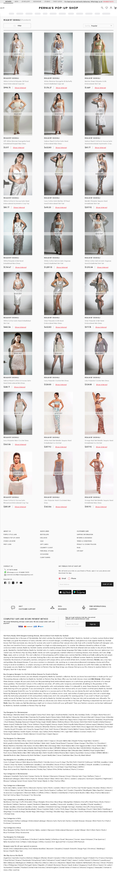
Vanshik (95, 741)
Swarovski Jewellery (66, 804)
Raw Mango (8, 715)
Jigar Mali (68, 731)
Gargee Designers (10, 750)
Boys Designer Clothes (12, 830)
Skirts (42, 636)
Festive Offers (60, 781)
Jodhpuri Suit (61, 790)
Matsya (94, 729)
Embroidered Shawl (105, 811)
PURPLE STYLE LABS (10, 534)
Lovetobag (105, 764)
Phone (73, 578)
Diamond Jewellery (25, 807)
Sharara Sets (77, 776)
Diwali (6, 848)
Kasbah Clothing (34, 750)
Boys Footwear (9, 832)
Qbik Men (7, 748)
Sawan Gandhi (85, 729)
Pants (6, 703)
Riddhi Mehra (52, 722)
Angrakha (78, 790)
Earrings (15, 802)
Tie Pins (74, 788)
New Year (19, 851)
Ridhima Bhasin (64, 722)
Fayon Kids (8, 839)
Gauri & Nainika (107, 717)
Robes (103, 788)
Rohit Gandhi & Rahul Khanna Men (56, 753)
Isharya (18, 762)
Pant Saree (37, 781)
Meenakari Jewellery (49, 804)
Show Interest (20, 88)
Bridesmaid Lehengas (12, 778)
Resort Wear (49, 778)
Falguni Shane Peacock (101, 715)
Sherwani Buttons (31, 790)
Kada (34, 809)
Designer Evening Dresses (29, 636)
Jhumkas (79, 807)
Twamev (70, 743)
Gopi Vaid (48, 729)
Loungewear (18, 793)
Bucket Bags (31, 811)
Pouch (89, 809)
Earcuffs (85, 802)
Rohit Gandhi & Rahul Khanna (99, 722)
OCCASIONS (44, 554)
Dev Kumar (28, 746)
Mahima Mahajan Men (63, 750)
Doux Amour (8, 767)
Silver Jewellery (39, 807)
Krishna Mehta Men (40, 746)
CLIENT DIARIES (45, 557)
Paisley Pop (41, 769)
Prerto (74, 769)
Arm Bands (8, 804)
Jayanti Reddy (10, 719)
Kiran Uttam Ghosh (30, 719)
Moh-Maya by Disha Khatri (33, 762)
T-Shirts (6, 790)
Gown (68, 776)
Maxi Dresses (38, 674)
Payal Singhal (46, 724)
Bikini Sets (59, 778)
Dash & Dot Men (15, 741)
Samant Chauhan (63, 727)
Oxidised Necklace (25, 809)
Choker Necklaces (10, 809)
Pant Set (7, 795)
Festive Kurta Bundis (77, 793)
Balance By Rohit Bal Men (30, 755)
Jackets (73, 778)
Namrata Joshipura (34, 727)
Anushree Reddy (62, 715)
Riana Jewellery (79, 764)
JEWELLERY (25, 1)
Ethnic (47, 793)
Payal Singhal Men (97, 750)
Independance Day (21, 848)
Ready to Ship (48, 781)
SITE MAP (80, 551)
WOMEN (8, 1)
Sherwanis (54, 776)
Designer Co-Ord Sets (23, 674)
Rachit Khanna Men (45, 748)
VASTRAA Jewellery (101, 762)
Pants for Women (37, 778)
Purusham (101, 743)
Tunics (97, 776)
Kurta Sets (24, 776)
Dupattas (98, 778)
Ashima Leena (91, 724)
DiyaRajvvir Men (99, 748)
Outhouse (88, 762)
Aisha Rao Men (74, 748)
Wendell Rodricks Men (12, 755)
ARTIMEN (57, 748)
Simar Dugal (8, 731)
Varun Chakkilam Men (65, 755)
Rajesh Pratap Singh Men (81, 741)
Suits (45, 788)
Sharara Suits (52, 821)
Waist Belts (97, 809)
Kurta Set (61, 821)
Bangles (42, 802)
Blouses (6, 781)
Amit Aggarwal (20, 727)
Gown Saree (27, 781)
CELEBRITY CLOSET (46, 547)
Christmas (91, 848)
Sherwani (32, 788)
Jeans (41, 790)
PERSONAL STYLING (47, 551)
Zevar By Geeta (16, 764)
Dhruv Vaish (26, 741)
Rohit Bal (83, 722)
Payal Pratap (108, 719)
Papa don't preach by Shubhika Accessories (20, 769)
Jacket (77, 830)
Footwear (25, 795)
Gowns (97, 660)
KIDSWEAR (37, 1)
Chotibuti (34, 839)
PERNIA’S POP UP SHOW (12, 538)
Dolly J (88, 715)
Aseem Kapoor (52, 734)
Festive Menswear (102, 793)
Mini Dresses (95, 679)
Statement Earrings (53, 807)
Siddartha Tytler (21, 724)
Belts (52, 809)
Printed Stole (9, 814)
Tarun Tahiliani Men (99, 746)
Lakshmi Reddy (44, 839)
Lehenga (24, 821)
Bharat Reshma (9, 746)
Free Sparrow (99, 839)
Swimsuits (90, 778)
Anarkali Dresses (78, 821)
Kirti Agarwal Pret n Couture (62, 842)
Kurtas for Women (42, 776)
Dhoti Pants (25, 778)
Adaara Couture (80, 731)
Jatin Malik (16, 748)
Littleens (24, 842)
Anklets (15, 804)
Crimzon (80, 769)
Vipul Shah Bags (71, 767)
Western (54, 793)
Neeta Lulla (9, 727)
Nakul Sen (63, 719)
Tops (85, 776)
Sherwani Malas (30, 793)
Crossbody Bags (19, 811)
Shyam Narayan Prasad (103, 727)
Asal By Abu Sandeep (77, 715)
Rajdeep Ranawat (22, 722)
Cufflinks (40, 793)
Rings (36, 802)
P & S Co (16, 839)
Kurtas (39, 788)
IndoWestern (63, 793)
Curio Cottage (9, 762)
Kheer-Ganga (80, 743)
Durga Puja (82, 848)
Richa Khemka (54, 731)
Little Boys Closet (58, 839)
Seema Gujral (9, 724)
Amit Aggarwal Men (83, 746)
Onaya (97, 717)
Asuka (53, 743)
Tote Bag (49, 811)
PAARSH (86, 750)
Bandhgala (87, 790)
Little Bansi (25, 839)
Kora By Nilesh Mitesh (83, 755)
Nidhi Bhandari (31, 767)
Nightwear (108, 778)
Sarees (31, 776)
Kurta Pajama (50, 790)
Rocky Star (8, 717)
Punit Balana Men (68, 746)
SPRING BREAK (102, 753)
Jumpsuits (81, 778)
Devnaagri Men (54, 746)
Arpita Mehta (73, 729)
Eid (30, 848)
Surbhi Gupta (26, 731)
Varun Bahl (109, 724)
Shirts (25, 788)
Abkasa (64, 748)
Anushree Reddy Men (29, 748)
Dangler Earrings (68, 807)
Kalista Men (22, 750)
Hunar (7, 764)
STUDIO (47, 1)
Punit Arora (8, 753)
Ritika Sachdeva (64, 769)
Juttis (57, 809)
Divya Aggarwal (88, 727)
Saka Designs (33, 842)
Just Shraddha (47, 764)
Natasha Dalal (19, 715)
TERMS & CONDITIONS (84, 541)
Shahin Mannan (29, 734)
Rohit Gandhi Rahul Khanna (74, 724)
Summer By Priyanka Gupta (40, 717)
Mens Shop (90, 793)
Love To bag (60, 762)
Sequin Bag (69, 811)
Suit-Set (20, 790)
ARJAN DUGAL (86, 748)
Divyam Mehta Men (64, 741)
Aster (111, 762)
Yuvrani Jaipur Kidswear (83, 839)
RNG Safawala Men (35, 753)
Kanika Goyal (10, 729)
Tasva (6, 741)
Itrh (62, 731)
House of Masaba (60, 729)
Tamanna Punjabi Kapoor (13, 734)
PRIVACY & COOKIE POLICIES (86, 544)
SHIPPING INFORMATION (85, 534)
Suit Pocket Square (85, 788)
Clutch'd (81, 762)
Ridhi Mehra (66, 717)
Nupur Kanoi (73, 719)
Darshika (19, 746)
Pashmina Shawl (91, 811)
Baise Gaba (56, 717)
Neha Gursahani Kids (11, 842)
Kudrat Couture (47, 750)
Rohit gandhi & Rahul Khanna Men (16, 743)
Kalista (19, 719)
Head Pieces (93, 802)
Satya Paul (41, 715)
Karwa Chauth (9, 851)
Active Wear (15, 795)
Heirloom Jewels (26, 804)
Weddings (100, 848)
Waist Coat (65, 788)
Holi (11, 848)
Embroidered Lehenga (37, 821)
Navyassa (69, 839)
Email (62, 578)
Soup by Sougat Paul (35, 729)
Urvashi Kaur (41, 734)
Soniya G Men (90, 753)
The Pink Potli (71, 762)
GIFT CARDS (44, 544)
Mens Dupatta (98, 790)
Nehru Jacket (17, 788)
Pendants (36, 804)
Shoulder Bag (59, 811)
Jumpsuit (108, 790)
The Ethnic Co (91, 743)
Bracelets (28, 802)
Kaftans (91, 776)
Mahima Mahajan (45, 719)
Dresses (62, 776)
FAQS (79, 547)
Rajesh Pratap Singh (37, 722)
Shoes (39, 809)
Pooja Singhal (31, 715)
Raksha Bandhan (39, 848)
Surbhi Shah (75, 727)
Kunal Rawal (61, 743)
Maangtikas (68, 802)
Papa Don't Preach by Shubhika (90, 719)
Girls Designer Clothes (12, 821)
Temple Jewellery (10, 807)
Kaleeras (77, 802)
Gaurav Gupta (57, 724)
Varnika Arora (49, 762)
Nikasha (100, 724)
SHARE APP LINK (107, 584)
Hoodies (96, 788)
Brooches (37, 795)
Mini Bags (40, 811)
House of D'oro (60, 764)
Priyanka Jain (21, 729)
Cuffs (22, 802)
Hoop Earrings (96, 807)
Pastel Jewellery (94, 804)
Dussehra (58, 848)
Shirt (88, 830)
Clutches (73, 809)
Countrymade (37, 741)
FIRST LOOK (57, 1)
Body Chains (104, 802)
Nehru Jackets (41, 830)
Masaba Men (77, 750)
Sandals (46, 809)
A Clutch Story (19, 767)
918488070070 (108, 1)
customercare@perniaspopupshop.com (20, 574)
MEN (16, 1)
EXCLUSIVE (43, 538)
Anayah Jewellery (93, 764)
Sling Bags (7, 811)
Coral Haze (59, 767)
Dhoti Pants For (98, 821)
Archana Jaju (37, 731)
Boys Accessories (22, 832)
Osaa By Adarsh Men (20, 717)
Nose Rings (59, 802)
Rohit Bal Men (35, 743)
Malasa (16, 731)
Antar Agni (50, 715)
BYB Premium (79, 842)
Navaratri (50, 848)
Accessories (8, 793)
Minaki (69, 764)
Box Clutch (79, 811)
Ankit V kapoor (50, 741)
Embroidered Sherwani (64, 830)
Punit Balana (9, 722)
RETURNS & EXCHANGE (84, 538)
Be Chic (51, 767)
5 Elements (43, 767)
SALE (42, 541)
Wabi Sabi (45, 743)
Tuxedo (70, 790)
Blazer (83, 830)
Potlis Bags (65, 809)
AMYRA (80, 767)
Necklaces (7, 802)
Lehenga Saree (16, 781)
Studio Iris (91, 731)
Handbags (82, 809)
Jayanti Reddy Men (49, 755)
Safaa (45, 731)
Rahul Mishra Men (19, 753)
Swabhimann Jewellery (32, 764)
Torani (101, 729)
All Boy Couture (45, 842)
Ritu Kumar (75, 722)
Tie (31, 795)
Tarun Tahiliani (33, 724)
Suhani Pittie (52, 769)
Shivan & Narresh (87, 717)
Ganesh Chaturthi (70, 848)
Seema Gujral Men (76, 753)
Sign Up (93, 624)
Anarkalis (15, 776)
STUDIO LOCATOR (9, 541)
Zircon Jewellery (81, 804)
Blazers (13, 790)
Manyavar (76, 717)
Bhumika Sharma (49, 727)
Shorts (109, 788)
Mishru (56, 719)
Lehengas (7, 776)
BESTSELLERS (44, 534)
